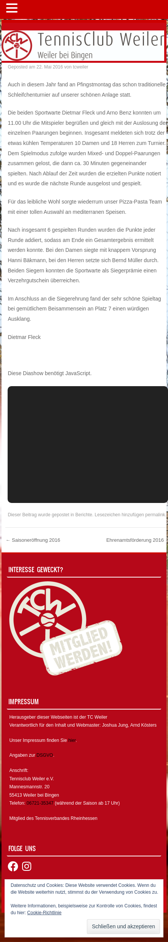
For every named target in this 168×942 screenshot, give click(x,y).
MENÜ (32, 9)
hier (71, 740)
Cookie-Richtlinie (44, 912)
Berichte (83, 514)
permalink (155, 514)
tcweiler (80, 67)
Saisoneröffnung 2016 (32, 540)
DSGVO (45, 755)
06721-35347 (40, 803)
